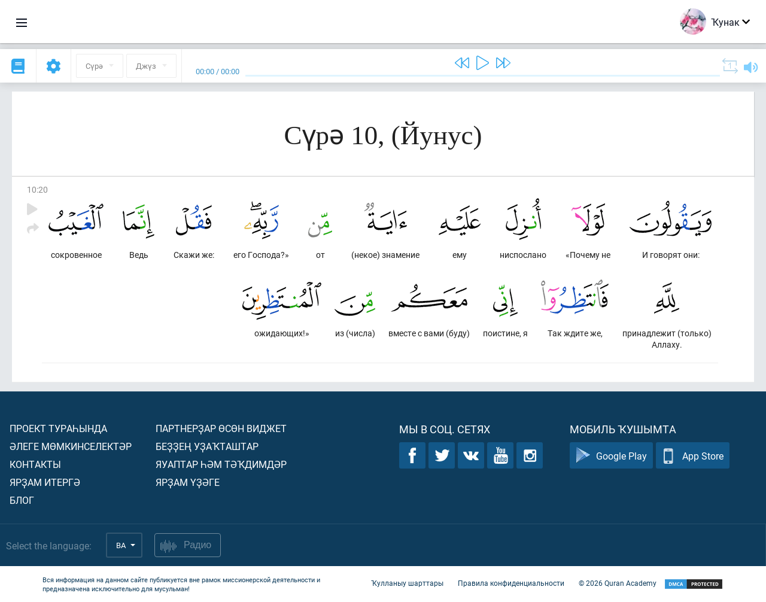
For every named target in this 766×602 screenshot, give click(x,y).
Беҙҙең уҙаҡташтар (207, 446)
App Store (693, 455)
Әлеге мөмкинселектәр (71, 446)
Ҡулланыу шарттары (407, 583)
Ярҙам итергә (45, 482)
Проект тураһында (58, 428)
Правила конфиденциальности (511, 583)
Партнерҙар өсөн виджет (221, 428)
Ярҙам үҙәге (188, 482)
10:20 (37, 189)
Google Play (611, 455)
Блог (22, 500)
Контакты (35, 464)
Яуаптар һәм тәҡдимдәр (221, 464)
